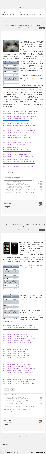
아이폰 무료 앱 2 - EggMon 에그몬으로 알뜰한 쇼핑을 (14, 411)
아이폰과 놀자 (14, 177)
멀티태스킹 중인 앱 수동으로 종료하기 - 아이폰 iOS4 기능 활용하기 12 (17, 190)
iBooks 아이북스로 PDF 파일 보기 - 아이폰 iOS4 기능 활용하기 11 (16, 409)
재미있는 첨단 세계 (7, 177)
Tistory (37, 452)
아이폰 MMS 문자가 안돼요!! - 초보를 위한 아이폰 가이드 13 (14, 12)
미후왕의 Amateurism (9, 203)
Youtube (14, 452)
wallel (44, 452)
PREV (19, 436)
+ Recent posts (4, 444)
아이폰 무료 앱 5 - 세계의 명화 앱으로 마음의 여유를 (13, 181)
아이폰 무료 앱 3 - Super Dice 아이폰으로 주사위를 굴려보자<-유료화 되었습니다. (19, 193)
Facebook (10, 452)
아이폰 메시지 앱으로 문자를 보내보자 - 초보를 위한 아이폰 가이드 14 (17, 186)
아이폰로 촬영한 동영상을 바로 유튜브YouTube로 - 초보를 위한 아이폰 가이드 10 (19, 192)
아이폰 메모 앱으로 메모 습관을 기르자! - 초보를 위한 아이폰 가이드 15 (17, 184)
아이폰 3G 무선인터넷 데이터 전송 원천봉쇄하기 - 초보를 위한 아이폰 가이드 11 (18, 14)
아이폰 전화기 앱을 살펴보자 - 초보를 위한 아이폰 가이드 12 (15, 187)
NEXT (26, 436)
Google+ (17, 452)
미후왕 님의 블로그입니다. (9, 205)
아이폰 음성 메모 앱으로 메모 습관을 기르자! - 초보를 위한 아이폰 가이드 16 (18, 180)
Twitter (7, 452)
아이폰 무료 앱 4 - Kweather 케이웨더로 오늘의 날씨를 (14, 183)
